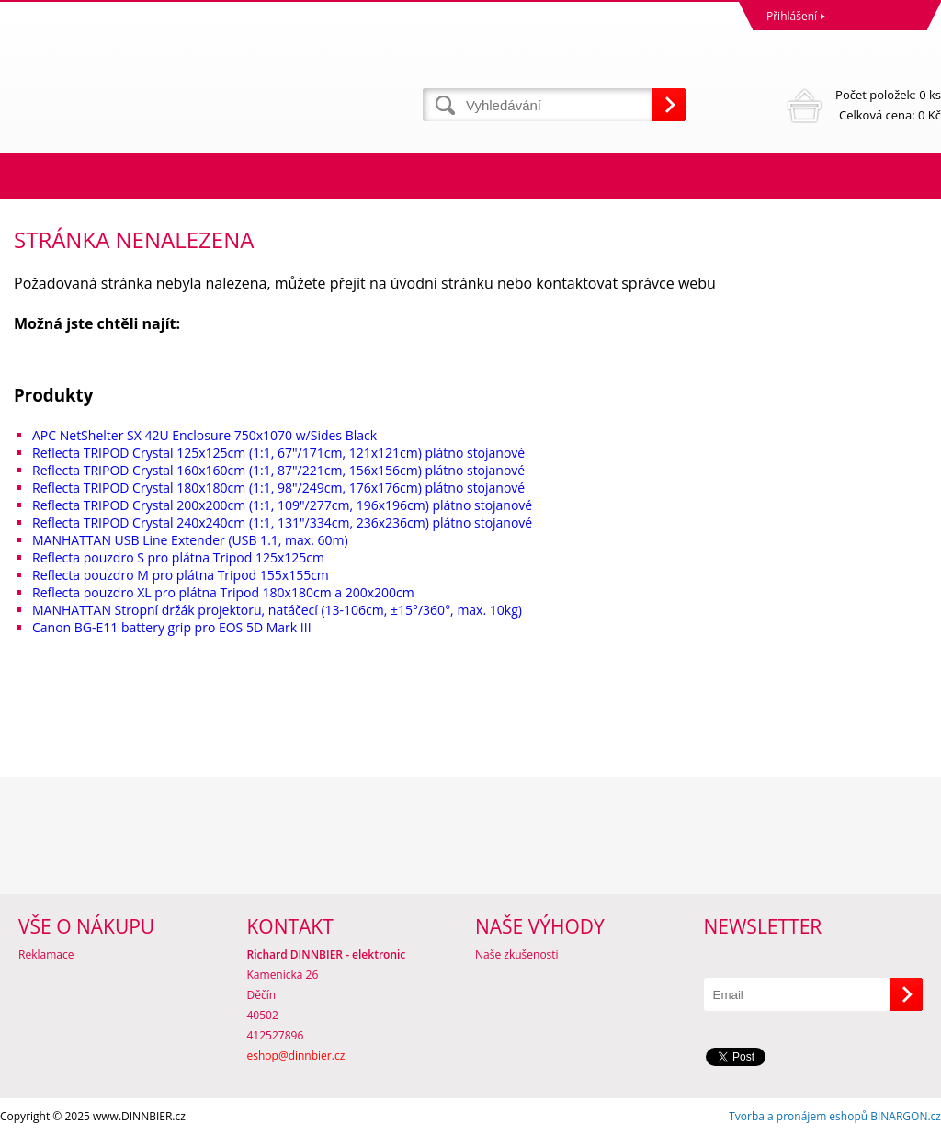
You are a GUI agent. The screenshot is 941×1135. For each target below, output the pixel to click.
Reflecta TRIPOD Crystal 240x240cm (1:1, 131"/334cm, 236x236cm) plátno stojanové (282, 522)
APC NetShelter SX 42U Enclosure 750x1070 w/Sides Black (204, 435)
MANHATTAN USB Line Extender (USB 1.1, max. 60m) (190, 540)
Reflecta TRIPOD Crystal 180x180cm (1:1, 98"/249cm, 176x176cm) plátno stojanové (278, 487)
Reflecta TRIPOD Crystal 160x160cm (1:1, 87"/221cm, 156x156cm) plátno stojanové (278, 470)
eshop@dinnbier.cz (296, 1055)
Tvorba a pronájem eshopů (798, 1116)
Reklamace (46, 954)
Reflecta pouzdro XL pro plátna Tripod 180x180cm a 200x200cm (223, 592)
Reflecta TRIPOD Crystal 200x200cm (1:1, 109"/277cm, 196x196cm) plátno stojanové (282, 505)
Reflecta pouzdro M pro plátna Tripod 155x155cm (180, 575)
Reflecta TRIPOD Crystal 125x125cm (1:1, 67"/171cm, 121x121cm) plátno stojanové (278, 452)
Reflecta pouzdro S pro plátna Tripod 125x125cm (178, 557)
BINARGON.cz (905, 1116)
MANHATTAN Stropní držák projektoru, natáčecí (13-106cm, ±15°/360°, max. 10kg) (277, 610)
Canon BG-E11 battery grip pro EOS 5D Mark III (172, 627)
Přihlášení (791, 16)
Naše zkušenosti (517, 954)
